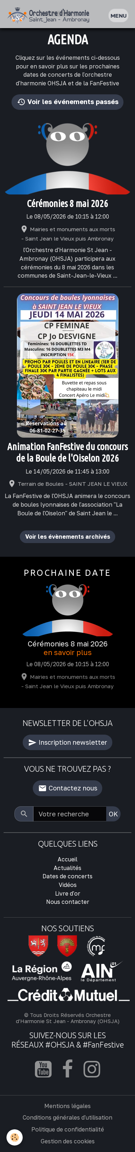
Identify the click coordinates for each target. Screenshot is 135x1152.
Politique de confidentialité (67, 1129)
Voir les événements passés (67, 102)
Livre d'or (67, 893)
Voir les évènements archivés (67, 536)
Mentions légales (67, 1106)
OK (113, 814)
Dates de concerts (67, 876)
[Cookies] (14, 1137)
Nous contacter (67, 901)
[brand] (49, 15)
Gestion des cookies (68, 1141)
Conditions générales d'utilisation (67, 1117)
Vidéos (68, 885)
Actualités (67, 868)
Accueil (67, 859)
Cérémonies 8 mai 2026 (67, 203)
